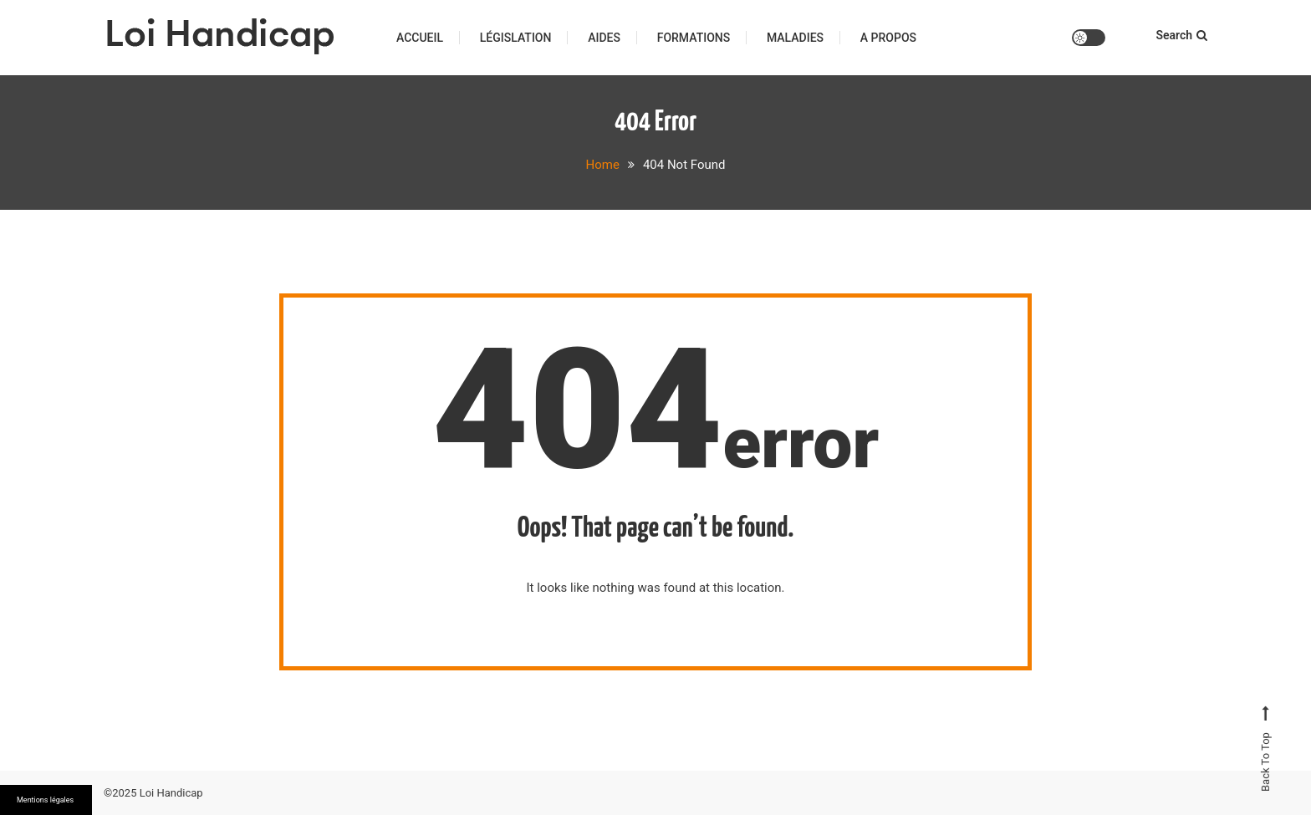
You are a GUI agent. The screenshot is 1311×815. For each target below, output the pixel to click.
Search (1181, 35)
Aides (604, 37)
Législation (516, 37)
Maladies (795, 37)
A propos (888, 37)
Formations (694, 37)
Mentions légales (45, 800)
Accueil (419, 37)
